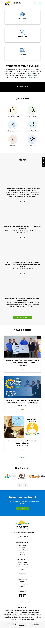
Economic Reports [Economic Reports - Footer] (22, 550)
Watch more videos (23, 317)
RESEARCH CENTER (22, 542)
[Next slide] (24, 201)
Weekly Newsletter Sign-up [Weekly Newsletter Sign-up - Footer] (22, 567)
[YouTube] (43, 165)
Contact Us (32, 145)
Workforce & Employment (12, 131)
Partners (12, 145)
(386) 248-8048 (33, 77)
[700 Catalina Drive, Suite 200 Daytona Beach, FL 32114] (22, 533)
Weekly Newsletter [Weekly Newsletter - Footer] (22, 564)
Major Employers (32, 116)
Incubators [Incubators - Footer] (22, 554)
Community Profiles (13, 116)
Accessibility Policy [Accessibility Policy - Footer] (22, 584)
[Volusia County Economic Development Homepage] (12, 3)
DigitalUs (36, 624)
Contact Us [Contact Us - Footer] (22, 581)
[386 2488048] (22, 537)
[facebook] (43, 158)
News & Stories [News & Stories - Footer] (22, 562)
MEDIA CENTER (22, 559)
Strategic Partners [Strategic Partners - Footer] (22, 579)
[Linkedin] (43, 162)
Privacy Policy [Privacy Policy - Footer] (22, 586)
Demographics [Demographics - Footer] (22, 545)
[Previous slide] (20, 201)
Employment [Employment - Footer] (22, 547)
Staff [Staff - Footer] (22, 577)
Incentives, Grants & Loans (32, 131)
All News (22, 457)
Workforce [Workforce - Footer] (22, 552)
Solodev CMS (22, 625)
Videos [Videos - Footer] (22, 569)
